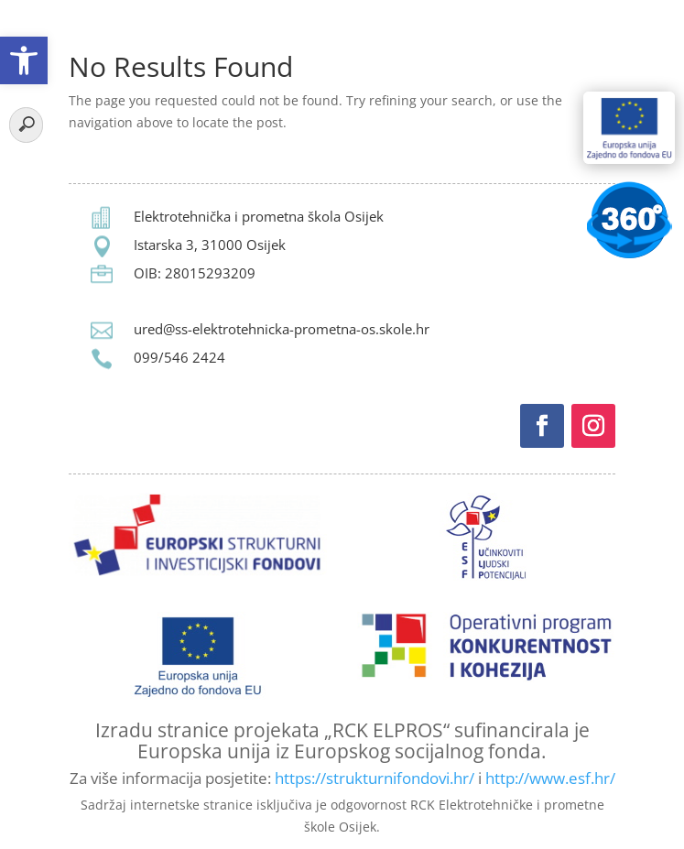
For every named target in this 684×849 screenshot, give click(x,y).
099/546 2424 (179, 357)
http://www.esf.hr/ (550, 778)
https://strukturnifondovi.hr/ (374, 778)
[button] (24, 60)
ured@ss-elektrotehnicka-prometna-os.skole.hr (281, 329)
